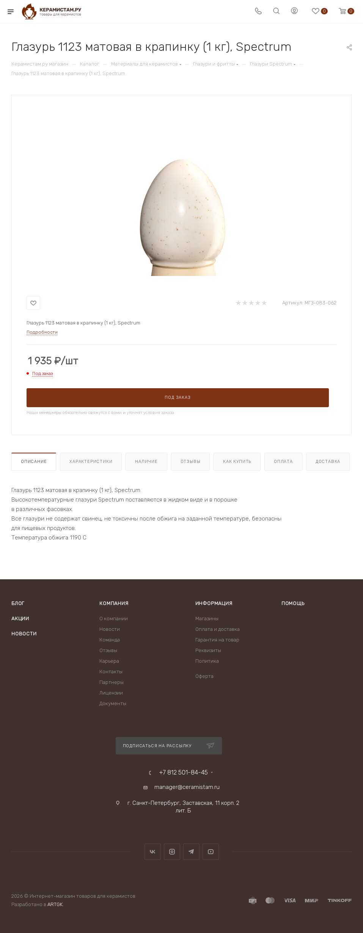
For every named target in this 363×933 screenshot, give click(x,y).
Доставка (328, 461)
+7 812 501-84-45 (183, 773)
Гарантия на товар (217, 640)
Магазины (206, 618)
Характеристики (90, 461)
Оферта (204, 676)
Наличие (146, 461)
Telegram (191, 852)
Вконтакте (153, 852)
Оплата (283, 461)
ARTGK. (55, 904)
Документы (112, 703)
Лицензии (111, 693)
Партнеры (111, 682)
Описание (34, 461)
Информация (214, 603)
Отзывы (191, 461)
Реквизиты (208, 650)
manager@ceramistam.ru (187, 787)
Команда (109, 640)
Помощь (293, 603)
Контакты (111, 671)
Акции (20, 618)
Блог (17, 603)
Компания (113, 603)
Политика (207, 661)
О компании (113, 618)
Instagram (172, 852)
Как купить (237, 461)
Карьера (109, 661)
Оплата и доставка (217, 629)
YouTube (211, 852)
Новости (24, 634)
